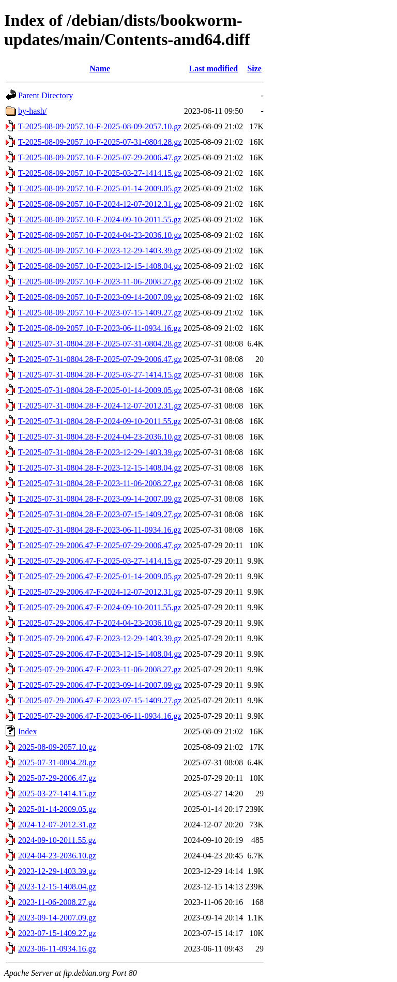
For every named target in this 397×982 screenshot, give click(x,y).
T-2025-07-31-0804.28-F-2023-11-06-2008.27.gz (99, 483)
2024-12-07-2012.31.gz (57, 824)
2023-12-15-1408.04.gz (57, 886)
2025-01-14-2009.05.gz (57, 809)
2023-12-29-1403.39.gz (57, 871)
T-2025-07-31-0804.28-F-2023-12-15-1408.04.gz (99, 467)
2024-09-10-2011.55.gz (57, 840)
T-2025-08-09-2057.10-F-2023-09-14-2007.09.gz (99, 297)
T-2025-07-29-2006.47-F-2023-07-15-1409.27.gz (99, 700)
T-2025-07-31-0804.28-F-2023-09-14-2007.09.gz (99, 498)
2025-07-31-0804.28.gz (57, 762)
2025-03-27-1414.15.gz (57, 793)
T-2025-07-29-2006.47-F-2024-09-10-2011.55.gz (99, 607)
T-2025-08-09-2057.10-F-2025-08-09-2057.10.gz (99, 126)
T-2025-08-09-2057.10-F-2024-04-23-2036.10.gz (99, 235)
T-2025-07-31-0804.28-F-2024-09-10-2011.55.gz (99, 421)
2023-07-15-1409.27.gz (57, 933)
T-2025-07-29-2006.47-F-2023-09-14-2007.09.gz (99, 685)
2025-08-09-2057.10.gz (57, 747)
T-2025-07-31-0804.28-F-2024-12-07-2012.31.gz (99, 405)
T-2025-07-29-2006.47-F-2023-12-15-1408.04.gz (99, 653)
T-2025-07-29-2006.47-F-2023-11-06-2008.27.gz (99, 669)
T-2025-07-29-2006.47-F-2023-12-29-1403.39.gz (99, 638)
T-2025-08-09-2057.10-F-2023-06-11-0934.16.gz (99, 328)
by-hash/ (32, 111)
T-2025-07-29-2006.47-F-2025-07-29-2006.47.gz (99, 545)
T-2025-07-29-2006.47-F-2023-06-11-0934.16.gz (99, 716)
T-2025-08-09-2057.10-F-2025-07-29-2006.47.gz (99, 157)
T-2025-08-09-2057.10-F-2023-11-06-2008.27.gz (99, 281)
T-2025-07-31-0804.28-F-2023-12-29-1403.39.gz (99, 452)
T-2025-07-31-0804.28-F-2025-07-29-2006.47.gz (99, 359)
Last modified (213, 68)
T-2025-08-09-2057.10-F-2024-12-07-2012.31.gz (99, 204)
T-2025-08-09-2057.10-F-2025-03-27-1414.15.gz (99, 173)
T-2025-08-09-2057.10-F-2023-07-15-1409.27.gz (99, 312)
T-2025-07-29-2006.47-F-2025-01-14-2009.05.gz (99, 576)
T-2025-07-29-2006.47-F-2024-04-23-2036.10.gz (99, 622)
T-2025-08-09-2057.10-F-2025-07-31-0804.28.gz (99, 142)
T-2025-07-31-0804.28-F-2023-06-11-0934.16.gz (99, 529)
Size (254, 68)
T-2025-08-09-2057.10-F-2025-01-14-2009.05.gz (99, 188)
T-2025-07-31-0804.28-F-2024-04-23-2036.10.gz (99, 436)
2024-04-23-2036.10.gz (57, 855)
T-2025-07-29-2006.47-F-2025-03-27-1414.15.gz (99, 560)
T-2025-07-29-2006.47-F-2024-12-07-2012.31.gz (99, 591)
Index (27, 731)
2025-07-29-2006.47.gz (57, 778)
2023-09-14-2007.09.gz (57, 917)
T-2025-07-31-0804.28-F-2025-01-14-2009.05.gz (99, 390)
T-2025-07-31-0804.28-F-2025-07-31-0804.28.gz (99, 343)
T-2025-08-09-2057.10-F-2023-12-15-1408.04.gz (99, 266)
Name (99, 68)
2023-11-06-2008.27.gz (57, 902)
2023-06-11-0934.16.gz (57, 948)
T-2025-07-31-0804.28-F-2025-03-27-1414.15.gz (99, 374)
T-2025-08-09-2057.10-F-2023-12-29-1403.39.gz (99, 250)
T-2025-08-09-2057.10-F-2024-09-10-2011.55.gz (99, 219)
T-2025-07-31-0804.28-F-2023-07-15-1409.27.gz (99, 514)
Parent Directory (45, 95)
